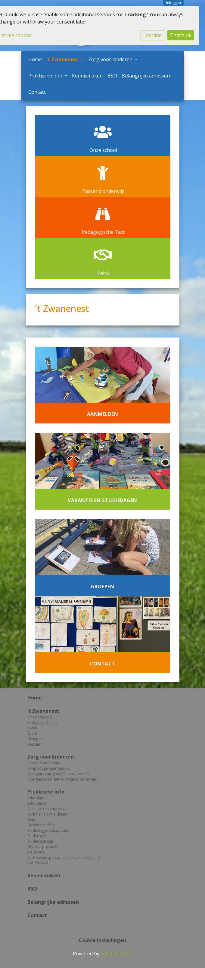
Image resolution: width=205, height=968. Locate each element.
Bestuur (34, 744)
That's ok (180, 35)
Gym (31, 819)
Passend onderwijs (43, 762)
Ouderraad (37, 835)
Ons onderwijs (39, 717)
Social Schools (116, 953)
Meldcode (36, 852)
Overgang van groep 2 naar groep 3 (58, 773)
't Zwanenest (63, 59)
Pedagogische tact (43, 722)
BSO (112, 75)
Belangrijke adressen (146, 75)
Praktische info (46, 75)
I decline (152, 35)
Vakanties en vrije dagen (48, 808)
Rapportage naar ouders (48, 768)
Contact (37, 92)
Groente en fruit (40, 825)
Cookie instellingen (102, 940)
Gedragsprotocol (42, 846)
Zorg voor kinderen (111, 59)
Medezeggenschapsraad (48, 830)
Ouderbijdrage (40, 841)
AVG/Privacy (37, 863)
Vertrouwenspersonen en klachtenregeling (63, 857)
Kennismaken (87, 75)
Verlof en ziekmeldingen (47, 814)
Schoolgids (36, 797)
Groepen (35, 738)
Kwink (32, 728)
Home (35, 59)
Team (32, 733)
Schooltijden (37, 803)
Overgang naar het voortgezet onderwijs (62, 779)
